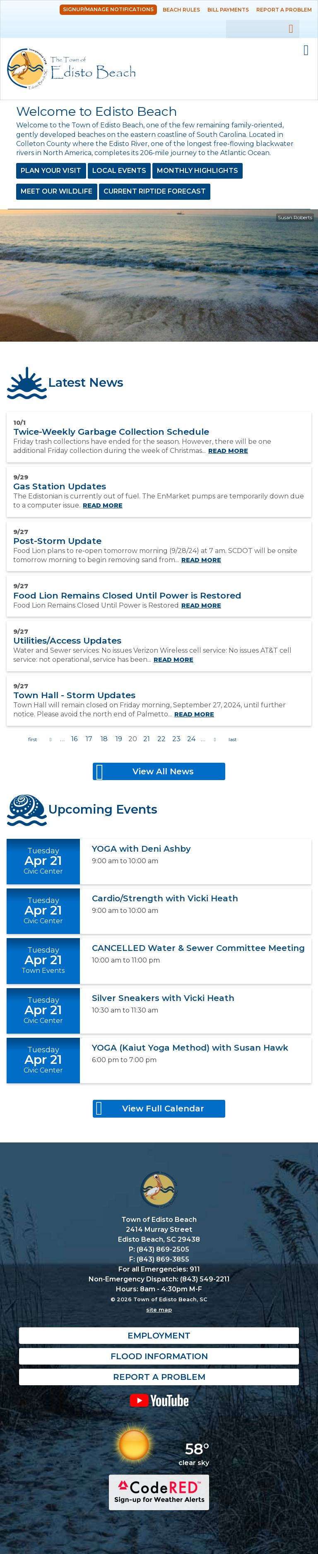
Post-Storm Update (57, 541)
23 (176, 739)
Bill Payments (228, 10)
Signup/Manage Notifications (108, 9)
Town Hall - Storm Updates (74, 695)
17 (89, 739)
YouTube (159, 1400)
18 (104, 739)
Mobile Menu (306, 50)
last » (232, 739)
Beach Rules (181, 10)
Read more (228, 451)
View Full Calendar (163, 1108)
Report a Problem (284, 10)
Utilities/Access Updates (67, 640)
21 (146, 739)
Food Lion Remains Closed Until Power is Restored (127, 595)
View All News (163, 771)
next (215, 739)
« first (32, 739)
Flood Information (159, 1356)
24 (191, 739)
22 (161, 739)
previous (50, 739)
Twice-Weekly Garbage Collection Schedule (111, 431)
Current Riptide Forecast (155, 191)
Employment (159, 1336)
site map (159, 1309)
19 (119, 739)
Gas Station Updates (59, 486)
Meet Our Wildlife (56, 191)
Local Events (119, 171)
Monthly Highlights (197, 171)
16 (74, 739)
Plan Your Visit (51, 171)
